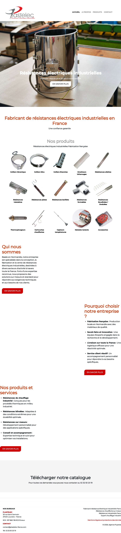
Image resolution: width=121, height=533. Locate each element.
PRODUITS (97, 12)
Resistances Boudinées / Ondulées (103, 202)
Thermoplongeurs (18, 230)
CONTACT (108, 12)
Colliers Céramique (18, 172)
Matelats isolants (82, 230)
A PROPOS (86, 12)
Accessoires (103, 230)
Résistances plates (39, 200)
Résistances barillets (60, 200)
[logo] (21, 8)
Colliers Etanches (61, 172)
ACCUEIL (76, 12)
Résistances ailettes (103, 172)
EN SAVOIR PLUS (60, 83)
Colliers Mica (39, 172)
